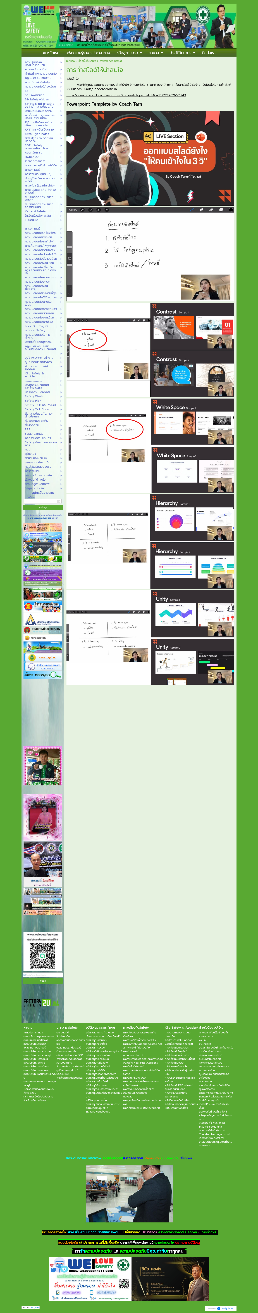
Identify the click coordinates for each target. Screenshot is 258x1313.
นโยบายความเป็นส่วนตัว (40, 517)
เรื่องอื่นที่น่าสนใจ (87, 61)
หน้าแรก (70, 61)
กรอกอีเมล (29, 497)
